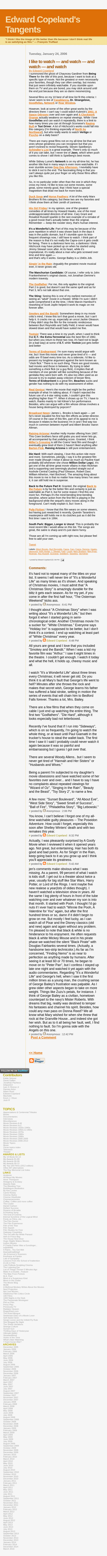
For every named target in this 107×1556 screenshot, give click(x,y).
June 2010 (8, 1465)
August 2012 (9, 1520)
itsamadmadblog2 (11, 1252)
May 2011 (8, 1490)
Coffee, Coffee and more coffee (18, 1201)
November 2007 (10, 1397)
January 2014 (9, 1542)
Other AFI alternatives (13, 1168)
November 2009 (10, 1450)
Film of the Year (10, 1226)
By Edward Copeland (41, 70)
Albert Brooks (42, 549)
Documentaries (10, 1117)
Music (6, 1145)
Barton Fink (36, 448)
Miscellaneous (10, 1121)
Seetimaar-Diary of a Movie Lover (19, 1315)
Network (49, 102)
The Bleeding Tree (11, 1186)
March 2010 (8, 1459)
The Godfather (38, 284)
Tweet (32, 544)
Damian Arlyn (9, 1089)
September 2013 (11, 1533)
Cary (72, 549)
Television (8, 1149)
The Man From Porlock (14, 1274)
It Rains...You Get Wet (13, 1250)
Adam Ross (8, 1091)
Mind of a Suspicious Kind (15, 1278)
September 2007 (11, 1393)
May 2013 (8, 1525)
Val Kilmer (83, 553)
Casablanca (61, 100)
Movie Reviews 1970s (13, 1132)
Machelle (7, 1096)
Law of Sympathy (11, 1258)
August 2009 (9, 1443)
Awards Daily (9, 1184)
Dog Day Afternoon (65, 167)
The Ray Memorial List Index (16, 1170)
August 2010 (9, 1470)
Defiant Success (10, 1208)
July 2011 (7, 1494)
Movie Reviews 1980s (13, 1134)
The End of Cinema (12, 1215)
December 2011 (10, 1505)
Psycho (33, 135)
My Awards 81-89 (11, 1159)
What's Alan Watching (13, 1340)
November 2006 (10, 1371)
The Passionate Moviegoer (15, 1300)
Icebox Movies (10, 1243)
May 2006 (8, 1358)
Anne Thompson (11, 1179)
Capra (66, 549)
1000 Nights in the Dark (14, 1298)
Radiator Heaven (11, 1309)
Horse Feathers (58, 196)
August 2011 (9, 1496)
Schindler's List (39, 149)
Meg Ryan (92, 551)
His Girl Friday (38, 208)
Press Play (8, 1305)
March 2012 (8, 1511)
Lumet (69, 551)
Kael (63, 551)
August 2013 (9, 1531)
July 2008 (7, 1415)
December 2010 (10, 1479)
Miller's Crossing (40, 442)
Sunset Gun (8, 1329)
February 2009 (10, 1430)
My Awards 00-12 (11, 1163)
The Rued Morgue (11, 1313)
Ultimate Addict (10, 1333)
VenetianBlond (10, 1335)
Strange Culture (10, 1326)
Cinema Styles (10, 1195)
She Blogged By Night (13, 1322)
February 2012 (10, 1509)
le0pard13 (8, 1085)
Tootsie (33, 334)
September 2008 (11, 1419)
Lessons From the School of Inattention (21, 1261)
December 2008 (10, 1426)
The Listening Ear (11, 1267)
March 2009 (8, 1432)
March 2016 (8, 1549)
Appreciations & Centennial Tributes (20, 1112)
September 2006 (11, 1367)
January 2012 (9, 1507)
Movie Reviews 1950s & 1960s (17, 1130)
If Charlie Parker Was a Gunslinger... (20, 1245)
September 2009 (11, 1446)
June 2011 (8, 1492)
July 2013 (7, 1529)
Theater (7, 1152)
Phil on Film (8, 1302)
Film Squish (8, 1228)
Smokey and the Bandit (43, 313)
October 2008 (9, 1422)
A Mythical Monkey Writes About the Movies (23, 1287)
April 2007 (8, 1382)
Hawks (94, 549)
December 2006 (10, 1373)
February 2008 (10, 1404)
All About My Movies (12, 1177)
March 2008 (8, 1406)
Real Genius (36, 389)
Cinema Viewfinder (12, 1197)
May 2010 (8, 1463)
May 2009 (8, 1437)
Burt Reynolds (55, 549)
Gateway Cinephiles (12, 1232)
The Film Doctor (10, 1221)
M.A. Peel (7, 1276)
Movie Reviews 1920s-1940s (16, 1128)
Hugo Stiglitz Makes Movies (16, 1241)
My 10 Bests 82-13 (12, 1157)
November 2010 (10, 1476)
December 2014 (10, 1547)
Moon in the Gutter (12, 1280)
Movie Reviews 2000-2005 (15, 1139)
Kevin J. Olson (10, 1098)
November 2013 (10, 1538)
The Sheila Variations (13, 1324)
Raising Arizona (39, 433)
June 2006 (8, 1360)
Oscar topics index (12, 1147)
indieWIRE (8, 1247)
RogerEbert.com (11, 1311)
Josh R (6, 1100)
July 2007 (7, 1389)
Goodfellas (36, 102)
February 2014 (10, 1544)
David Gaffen (9, 1080)
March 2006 (8, 1354)
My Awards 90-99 (11, 1161)
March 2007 (8, 1380)
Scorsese (54, 553)
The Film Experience (13, 1223)
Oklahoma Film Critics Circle (16, 1294)
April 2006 (8, 1356)
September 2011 (11, 1498)
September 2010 (11, 1472)
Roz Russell (43, 553)
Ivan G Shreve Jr (11, 1087)
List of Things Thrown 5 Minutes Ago (20, 1269)
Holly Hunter (44, 551)
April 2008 (8, 1408)
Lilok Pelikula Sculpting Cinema (18, 1265)
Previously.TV (9, 1307)
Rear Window (66, 102)
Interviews (8, 1119)
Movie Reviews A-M (12, 1123)
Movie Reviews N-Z (12, 1125)
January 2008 (9, 1402)
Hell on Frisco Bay (11, 1237)
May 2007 (8, 1384)
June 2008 (8, 1413)
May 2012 (8, 1516)
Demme (85, 549)
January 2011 (9, 1481)
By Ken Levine (10, 1190)
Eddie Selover (9, 1078)
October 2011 (9, 1501)
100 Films (7, 1296)
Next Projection (10, 1289)
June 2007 (8, 1386)
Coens (78, 549)
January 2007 (9, 1375)
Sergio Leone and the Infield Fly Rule (20, 1320)
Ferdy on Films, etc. (12, 1219)
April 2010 (8, 1461)
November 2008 (10, 1424)
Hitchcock (33, 551)
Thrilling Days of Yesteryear (16, 1331)
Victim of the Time (11, 1337)
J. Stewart (55, 551)
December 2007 (10, 1400)
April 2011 (8, 1487)
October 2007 (9, 1395)
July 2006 (7, 1362)
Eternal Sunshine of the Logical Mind (20, 1217)
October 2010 (9, 1474)
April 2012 (8, 1514)
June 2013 (8, 1527)
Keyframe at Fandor (12, 1256)
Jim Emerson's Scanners (14, 1254)
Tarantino (73, 553)
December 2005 (10, 1347)
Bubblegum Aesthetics (13, 1188)
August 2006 (9, 1364)
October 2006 (9, 1369)
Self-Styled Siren (11, 1318)
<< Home (35, 1053)
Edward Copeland (57, 640)
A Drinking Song (10, 1212)
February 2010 (10, 1457)
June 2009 (8, 1439)
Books (6, 1114)
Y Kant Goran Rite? (12, 1342)
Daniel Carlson (10, 1206)
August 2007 (9, 1391)
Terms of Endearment (42, 351)
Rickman (33, 553)
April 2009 (8, 1435)
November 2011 (10, 1503)
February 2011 (10, 1483)
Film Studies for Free (13, 1230)
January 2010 (9, 1454)
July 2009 (7, 1441)
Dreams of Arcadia (12, 1210)
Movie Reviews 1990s (13, 1136)
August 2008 (9, 1417)
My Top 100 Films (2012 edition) (18, 1166)
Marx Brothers (79, 551)
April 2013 (8, 1522)
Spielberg (64, 553)
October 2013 (9, 1536)
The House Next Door (13, 1239)
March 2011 (8, 1485)
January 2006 (9, 1349)
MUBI (6, 1285)
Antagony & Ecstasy (12, 1182)
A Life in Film (9, 1263)
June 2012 (8, 1518)
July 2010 (7, 1468)
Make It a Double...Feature (15, 1272)
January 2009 (9, 1428)
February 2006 (10, 1351)
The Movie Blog (10, 1283)
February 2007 (10, 1378)
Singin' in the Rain (40, 263)
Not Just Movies (10, 1291)
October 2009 (9, 1448)
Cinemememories (11, 1199)
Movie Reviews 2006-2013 (15, 1141)
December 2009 (10, 1452)
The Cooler (8, 1204)
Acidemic (7, 1175)
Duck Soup (36, 196)
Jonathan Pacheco (12, 1083)
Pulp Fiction (36, 509)
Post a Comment (43, 1037)
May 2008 (8, 1411)
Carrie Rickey (9, 1193)
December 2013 (10, 1540)
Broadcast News (39, 413)
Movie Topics (9, 1143)
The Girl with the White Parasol (17, 1234)
